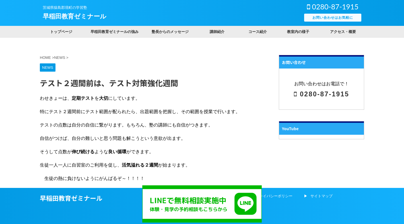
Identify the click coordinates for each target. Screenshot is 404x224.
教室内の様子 (298, 32)
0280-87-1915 (332, 6)
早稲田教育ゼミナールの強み (114, 32)
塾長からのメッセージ (170, 32)
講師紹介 (217, 32)
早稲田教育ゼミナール (74, 16)
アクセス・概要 (343, 32)
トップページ (61, 32)
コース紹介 (257, 32)
